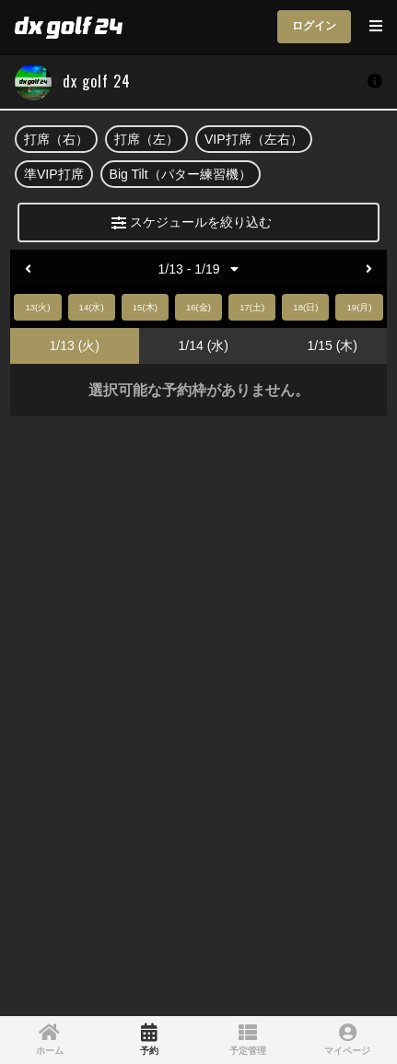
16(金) (198, 307)
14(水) (91, 307)
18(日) (305, 307)
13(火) (37, 307)
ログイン (314, 25)
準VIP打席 (54, 174)
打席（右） (56, 139)
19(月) (358, 307)
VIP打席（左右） (253, 139)
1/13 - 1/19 (198, 269)
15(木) (145, 307)
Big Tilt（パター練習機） (180, 174)
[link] (49, 1040)
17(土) (251, 307)
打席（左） (146, 139)
